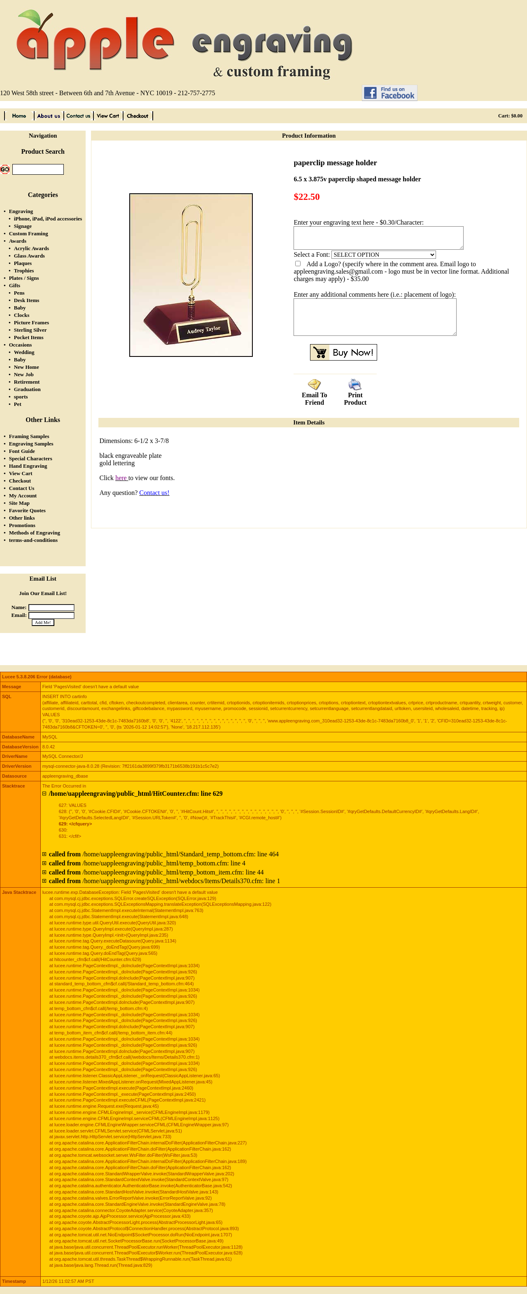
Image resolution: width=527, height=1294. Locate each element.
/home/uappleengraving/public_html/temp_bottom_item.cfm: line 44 (156, 872)
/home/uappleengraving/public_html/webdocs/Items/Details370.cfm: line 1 (164, 880)
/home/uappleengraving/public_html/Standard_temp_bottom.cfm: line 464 (164, 854)
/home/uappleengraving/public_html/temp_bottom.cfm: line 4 (147, 863)
